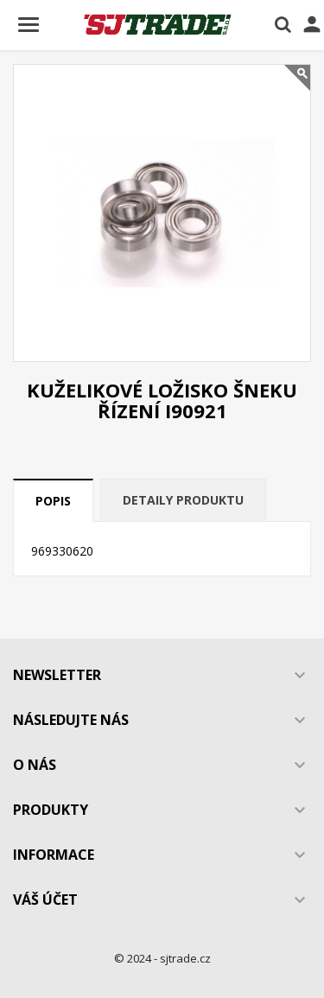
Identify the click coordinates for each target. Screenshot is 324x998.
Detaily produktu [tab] (183, 500)
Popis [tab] (53, 501)
